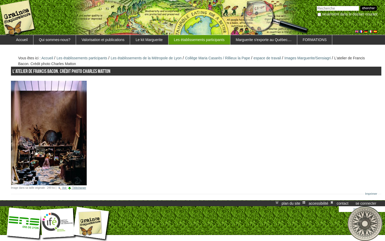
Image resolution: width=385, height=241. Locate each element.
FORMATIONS (315, 40)
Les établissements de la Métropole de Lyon (146, 58)
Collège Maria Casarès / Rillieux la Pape (217, 58)
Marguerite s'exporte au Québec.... (263, 40)
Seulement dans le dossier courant (349, 14)
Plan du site (291, 203)
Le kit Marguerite (149, 40)
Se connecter (365, 203)
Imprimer (371, 194)
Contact (342, 203)
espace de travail (267, 58)
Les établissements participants (199, 40)
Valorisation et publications (102, 40)
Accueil (22, 40)
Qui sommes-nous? (55, 40)
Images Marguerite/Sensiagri (307, 58)
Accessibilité (318, 203)
